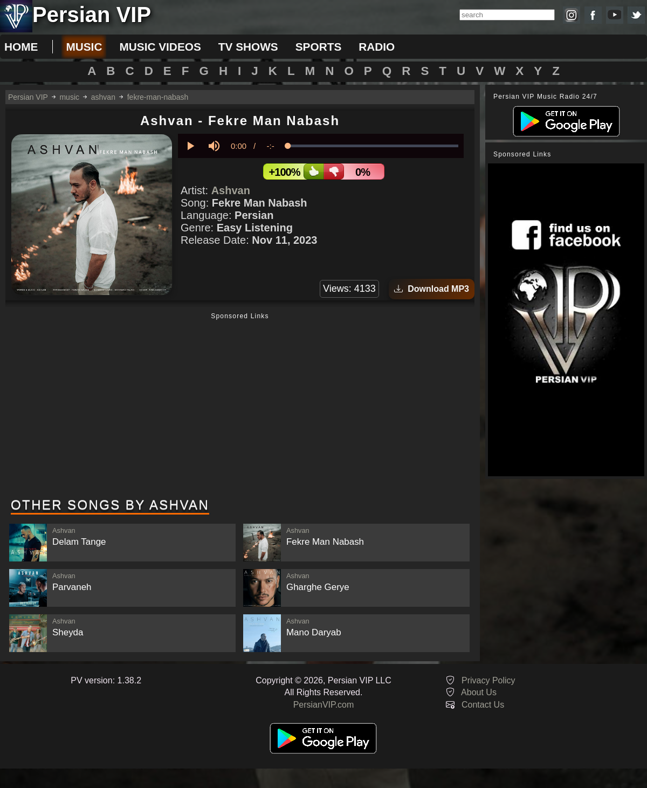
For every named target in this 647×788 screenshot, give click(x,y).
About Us (479, 692)
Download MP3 (431, 288)
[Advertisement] (239, 406)
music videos (160, 46)
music (84, 46)
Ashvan (230, 190)
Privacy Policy (488, 680)
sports (318, 46)
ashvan (103, 97)
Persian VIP (28, 97)
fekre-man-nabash (158, 97)
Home (21, 46)
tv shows (248, 46)
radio (377, 46)
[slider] (373, 146)
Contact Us (483, 704)
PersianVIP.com (323, 704)
